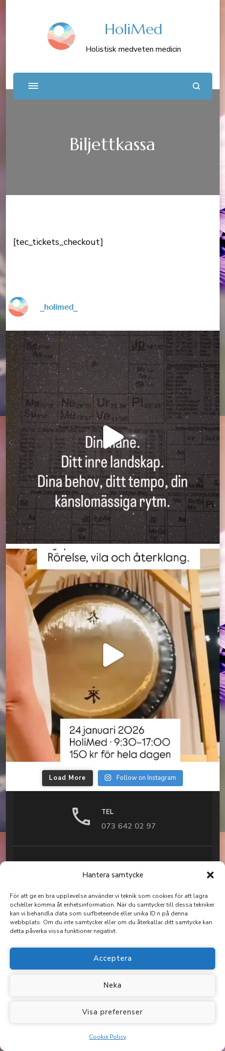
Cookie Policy (107, 1037)
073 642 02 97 (128, 826)
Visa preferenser (112, 1012)
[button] (210, 875)
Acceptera (112, 958)
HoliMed (133, 29)
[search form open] (196, 86)
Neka (112, 985)
